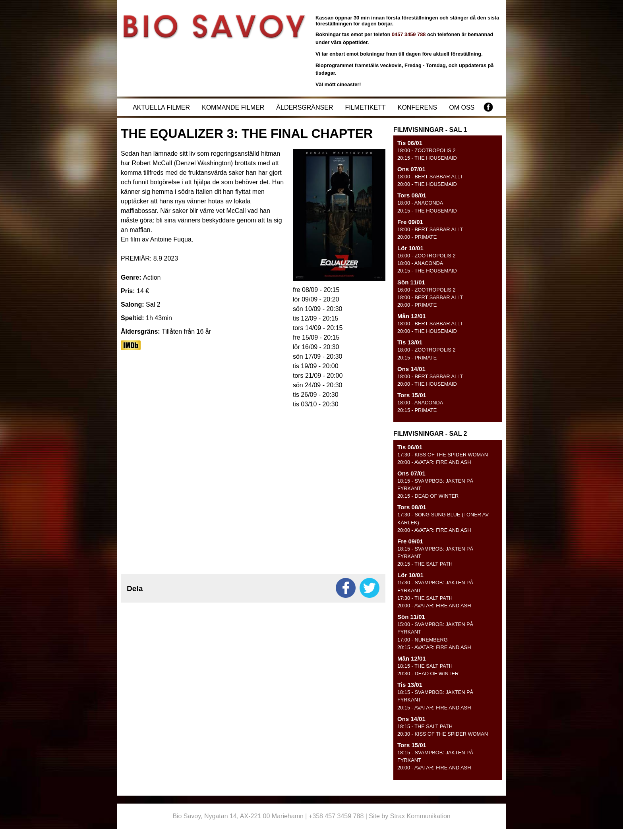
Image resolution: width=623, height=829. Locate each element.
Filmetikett (365, 107)
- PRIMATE (417, 237)
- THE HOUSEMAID (427, 158)
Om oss (461, 107)
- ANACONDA (420, 203)
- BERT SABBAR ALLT (430, 177)
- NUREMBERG (422, 640)
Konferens (417, 107)
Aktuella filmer (161, 107)
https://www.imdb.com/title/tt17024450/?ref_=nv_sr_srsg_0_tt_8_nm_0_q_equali (131, 345)
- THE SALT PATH (425, 564)
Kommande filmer (233, 107)
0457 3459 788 (409, 34)
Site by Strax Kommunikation (409, 816)
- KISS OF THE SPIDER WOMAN (442, 455)
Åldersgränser (304, 107)
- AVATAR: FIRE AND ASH (434, 462)
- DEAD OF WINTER (428, 496)
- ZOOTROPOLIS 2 (426, 150)
